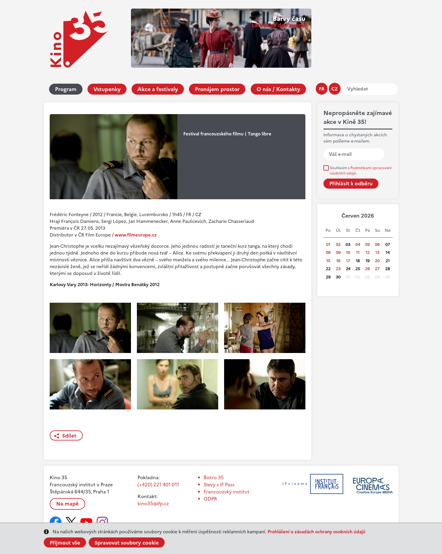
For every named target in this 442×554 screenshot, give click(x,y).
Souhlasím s (360, 170)
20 (377, 261)
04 (357, 245)
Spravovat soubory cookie (127, 543)
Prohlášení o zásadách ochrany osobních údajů (316, 531)
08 (328, 253)
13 (377, 253)
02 (338, 245)
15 (328, 261)
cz (334, 88)
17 (348, 261)
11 (358, 253)
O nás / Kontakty (278, 89)
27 (377, 269)
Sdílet (69, 436)
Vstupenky (107, 89)
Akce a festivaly (157, 89)
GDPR (210, 498)
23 (338, 269)
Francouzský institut (227, 491)
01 (328, 245)
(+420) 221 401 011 (158, 484)
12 (367, 253)
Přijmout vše (65, 543)
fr (321, 88)
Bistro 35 (214, 477)
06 (377, 245)
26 (367, 269)
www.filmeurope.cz (136, 234)
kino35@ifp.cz (153, 503)
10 (348, 253)
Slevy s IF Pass (219, 484)
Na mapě (67, 504)
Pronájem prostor (217, 89)
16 (338, 261)
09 (338, 253)
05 (367, 245)
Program (66, 89)
